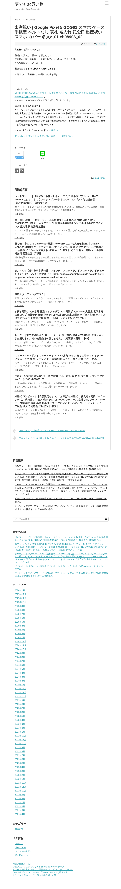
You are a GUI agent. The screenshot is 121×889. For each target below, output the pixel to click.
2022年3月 (20, 771)
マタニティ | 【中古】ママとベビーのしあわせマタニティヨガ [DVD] (49, 431)
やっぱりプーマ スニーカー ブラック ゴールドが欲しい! (40, 872)
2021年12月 (20, 783)
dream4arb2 (99, 178)
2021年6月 (20, 806)
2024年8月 (20, 657)
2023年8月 (20, 704)
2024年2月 (20, 681)
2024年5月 (20, 669)
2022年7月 (20, 755)
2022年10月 (20, 743)
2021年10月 (20, 791)
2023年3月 (20, 724)
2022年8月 (20, 751)
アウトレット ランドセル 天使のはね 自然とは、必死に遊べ (44, 136)
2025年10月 (20, 602)
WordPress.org (22, 855)
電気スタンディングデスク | (30, 294)
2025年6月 (20, 618)
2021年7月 (20, 802)
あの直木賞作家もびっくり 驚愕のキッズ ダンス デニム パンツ (43, 869)
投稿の (20, 847)
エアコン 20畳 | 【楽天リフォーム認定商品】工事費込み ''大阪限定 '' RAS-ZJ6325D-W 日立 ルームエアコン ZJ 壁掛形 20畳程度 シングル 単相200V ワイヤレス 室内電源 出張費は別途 (59, 223)
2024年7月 (20, 661)
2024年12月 (20, 641)
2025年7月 (20, 614)
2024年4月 (20, 673)
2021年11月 (20, 787)
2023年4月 (20, 720)
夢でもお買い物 (29, 4)
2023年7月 (20, 708)
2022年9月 (20, 747)
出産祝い (53, 130)
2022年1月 (20, 779)
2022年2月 (20, 775)
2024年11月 (20, 645)
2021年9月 (20, 795)
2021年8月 (20, 798)
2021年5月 (20, 810)
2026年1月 (20, 590)
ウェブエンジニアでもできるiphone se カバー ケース (38, 867)
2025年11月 (20, 598)
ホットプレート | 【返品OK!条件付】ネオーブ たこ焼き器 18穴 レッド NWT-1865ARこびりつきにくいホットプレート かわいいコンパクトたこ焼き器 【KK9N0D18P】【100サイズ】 (56, 199)
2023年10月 (20, 696)
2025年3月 (20, 630)
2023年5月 (20, 716)
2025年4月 (20, 626)
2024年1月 (20, 685)
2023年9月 (20, 700)
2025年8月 (20, 610)
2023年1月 (20, 732)
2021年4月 (20, 814)
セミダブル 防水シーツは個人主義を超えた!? (34, 875)
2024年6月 (20, 665)
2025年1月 (20, 637)
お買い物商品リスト (22, 864)
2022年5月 (20, 763)
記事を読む (19, 214)
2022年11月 (20, 740)
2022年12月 (20, 736)
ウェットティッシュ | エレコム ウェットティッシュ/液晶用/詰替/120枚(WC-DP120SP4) (58, 438)
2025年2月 (20, 633)
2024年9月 (20, 653)
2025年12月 (20, 594)
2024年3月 (20, 677)
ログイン (19, 843)
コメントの (23, 851)
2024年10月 (20, 649)
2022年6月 (20, 759)
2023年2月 (20, 728)
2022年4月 (20, 767)
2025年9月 (20, 606)
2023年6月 (20, 712)
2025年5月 (20, 622)
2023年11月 (20, 692)
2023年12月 (20, 688)
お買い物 (100, 44)
